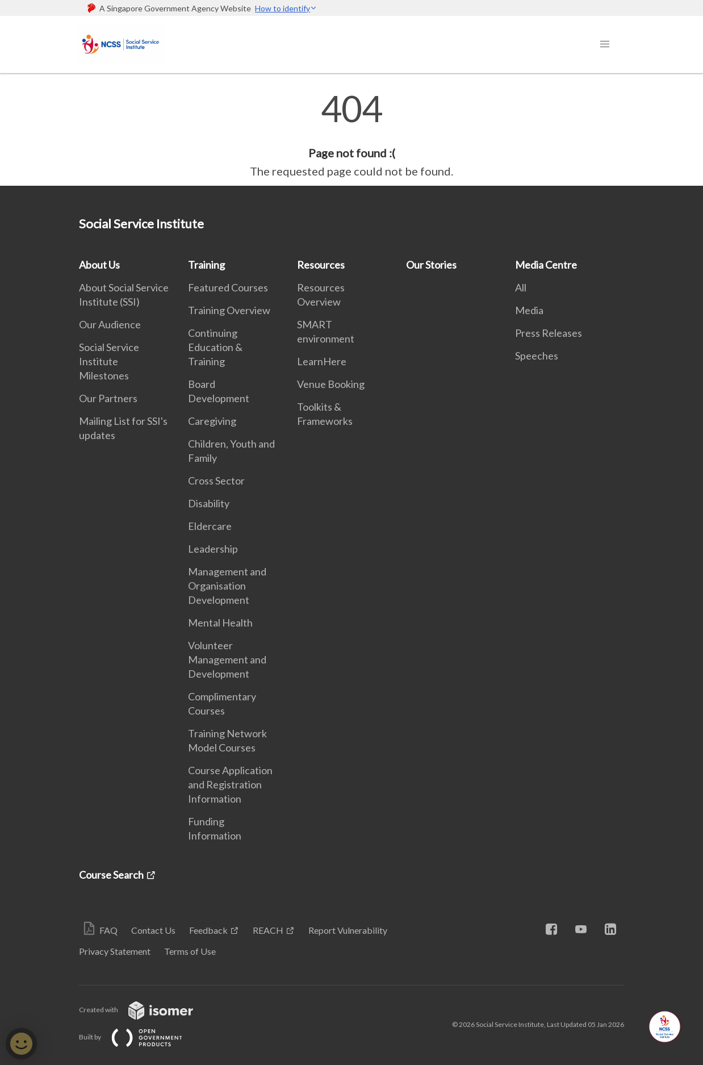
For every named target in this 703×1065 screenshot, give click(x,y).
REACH (268, 930)
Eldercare (210, 526)
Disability (208, 503)
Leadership (213, 548)
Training (206, 264)
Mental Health (220, 622)
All (520, 287)
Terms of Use (190, 951)
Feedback (208, 930)
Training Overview (229, 310)
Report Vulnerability (347, 930)
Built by (139, 1037)
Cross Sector (216, 480)
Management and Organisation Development (227, 585)
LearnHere (321, 361)
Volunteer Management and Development (227, 659)
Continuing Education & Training (215, 347)
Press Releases (548, 333)
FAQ (108, 930)
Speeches (536, 355)
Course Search (111, 874)
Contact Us (153, 930)
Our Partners (108, 398)
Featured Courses (228, 287)
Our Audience (110, 324)
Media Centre (546, 264)
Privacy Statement (114, 951)
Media (529, 310)
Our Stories (431, 264)
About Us (99, 264)
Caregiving (212, 421)
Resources (321, 264)
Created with (145, 1009)
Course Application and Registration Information (230, 784)
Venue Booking (331, 384)
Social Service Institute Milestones (109, 361)
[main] (351, 135)
